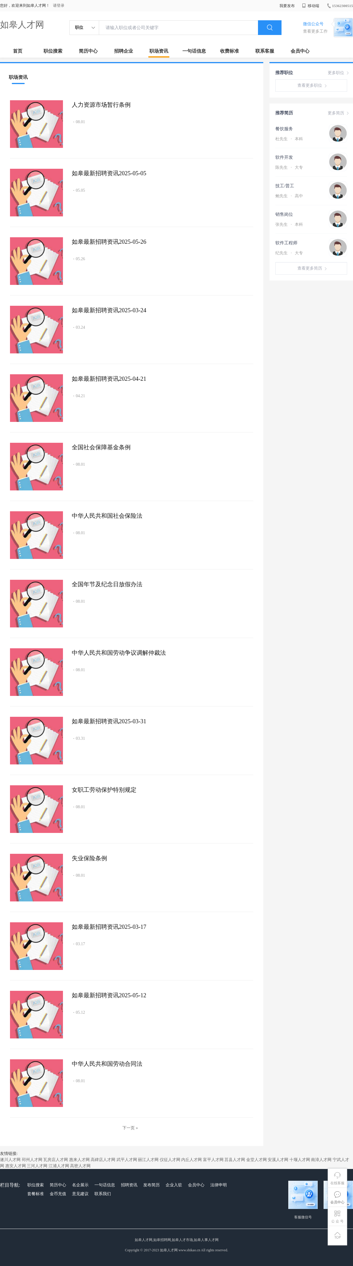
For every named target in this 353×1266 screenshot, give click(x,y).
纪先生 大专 (289, 253)
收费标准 (229, 51)
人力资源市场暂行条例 (101, 104)
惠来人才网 (79, 1160)
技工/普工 (284, 185)
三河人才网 (37, 1166)
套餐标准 (35, 1194)
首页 (17, 51)
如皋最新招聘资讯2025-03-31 (109, 721)
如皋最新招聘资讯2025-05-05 (109, 173)
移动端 (310, 6)
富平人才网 (213, 1160)
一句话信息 (194, 51)
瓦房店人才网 (55, 1160)
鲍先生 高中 (289, 196)
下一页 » (130, 1128)
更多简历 (339, 113)
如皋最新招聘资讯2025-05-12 (109, 995)
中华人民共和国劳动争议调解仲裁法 (119, 652)
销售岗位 (284, 214)
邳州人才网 (32, 1160)
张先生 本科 (289, 224)
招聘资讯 (129, 1185)
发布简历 (151, 1185)
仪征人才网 (170, 1160)
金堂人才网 (256, 1160)
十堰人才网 (299, 1160)
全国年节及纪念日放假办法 (107, 584)
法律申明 (218, 1185)
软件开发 (284, 157)
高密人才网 (80, 1166)
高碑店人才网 (103, 1160)
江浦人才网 (59, 1166)
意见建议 (80, 1194)
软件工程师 (286, 242)
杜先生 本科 (289, 139)
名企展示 (80, 1185)
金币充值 (58, 1194)
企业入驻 (174, 1185)
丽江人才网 (148, 1160)
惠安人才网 (15, 1166)
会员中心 (300, 51)
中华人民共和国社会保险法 (107, 515)
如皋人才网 (22, 24)
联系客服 (264, 51)
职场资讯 (158, 51)
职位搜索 (53, 51)
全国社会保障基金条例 (101, 447)
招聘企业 (123, 51)
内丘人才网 (191, 1160)
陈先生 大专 (289, 167)
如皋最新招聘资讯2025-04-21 (109, 378)
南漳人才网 (321, 1160)
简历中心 (88, 51)
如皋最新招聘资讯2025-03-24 (109, 310)
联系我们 (102, 1194)
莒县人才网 (234, 1160)
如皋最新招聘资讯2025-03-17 (109, 926)
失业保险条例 (89, 858)
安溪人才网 (278, 1160)
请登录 (58, 5)
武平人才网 (126, 1160)
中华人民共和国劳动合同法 (107, 1063)
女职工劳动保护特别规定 (104, 789)
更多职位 (339, 72)
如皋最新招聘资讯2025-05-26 (109, 241)
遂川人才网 (10, 1160)
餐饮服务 (284, 128)
